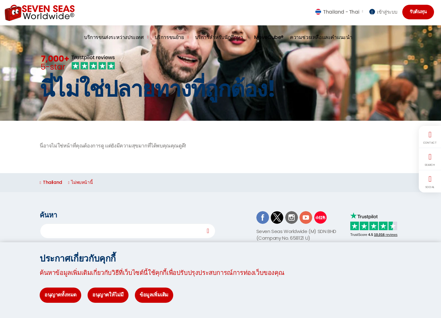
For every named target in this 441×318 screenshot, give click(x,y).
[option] (220, 73)
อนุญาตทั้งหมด (60, 294)
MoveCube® (269, 37)
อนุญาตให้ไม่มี (108, 294)
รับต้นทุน (419, 12)
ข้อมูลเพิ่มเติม (154, 294)
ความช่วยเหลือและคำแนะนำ (321, 37)
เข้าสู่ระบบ (383, 12)
